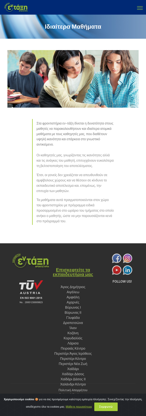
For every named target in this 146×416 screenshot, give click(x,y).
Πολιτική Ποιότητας (73, 397)
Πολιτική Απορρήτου (73, 393)
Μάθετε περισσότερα (79, 410)
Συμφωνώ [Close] (106, 410)
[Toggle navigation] (140, 7)
